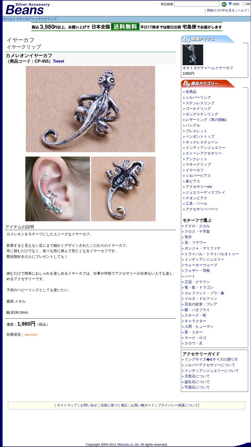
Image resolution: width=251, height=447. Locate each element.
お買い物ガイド (142, 405)
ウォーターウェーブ (201, 265)
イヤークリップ (46, 19)
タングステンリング (202, 114)
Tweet (58, 61)
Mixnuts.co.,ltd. (128, 444)
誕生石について (197, 382)
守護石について (197, 387)
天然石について (197, 376)
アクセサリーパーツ (202, 209)
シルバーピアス (198, 175)
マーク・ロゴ (195, 338)
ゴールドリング (198, 108)
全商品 (191, 92)
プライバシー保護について (178, 405)
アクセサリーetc (199, 187)
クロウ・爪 (194, 343)
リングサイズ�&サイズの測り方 (211, 359)
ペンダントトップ (200, 136)
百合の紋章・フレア (201, 304)
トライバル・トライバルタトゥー (212, 254)
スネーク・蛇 (195, 315)
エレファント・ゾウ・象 (204, 293)
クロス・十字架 (197, 231)
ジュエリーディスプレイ (205, 192)
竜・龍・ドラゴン (199, 287)
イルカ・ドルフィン (201, 298)
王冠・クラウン (197, 282)
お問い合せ (88, 405)
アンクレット (196, 159)
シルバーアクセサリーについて (210, 365)
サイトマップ (67, 405)
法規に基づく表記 (114, 405)
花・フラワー (195, 242)
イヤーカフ (24, 19)
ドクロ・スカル (197, 226)
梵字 (188, 237)
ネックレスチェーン (202, 142)
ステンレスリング (200, 103)
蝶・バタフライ (197, 310)
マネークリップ (198, 164)
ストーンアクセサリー (204, 153)
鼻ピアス (193, 181)
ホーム (7, 19)
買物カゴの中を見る (221, 10)
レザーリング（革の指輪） (207, 120)
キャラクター (195, 321)
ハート (190, 276)
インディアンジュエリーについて (212, 371)
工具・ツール (196, 203)
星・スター (194, 332)
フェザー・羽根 (197, 270)
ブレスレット (196, 131)
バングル (193, 125)
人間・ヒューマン (199, 326)
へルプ (242, 10)
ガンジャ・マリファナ (203, 248)
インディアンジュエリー (205, 147)
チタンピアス (196, 198)
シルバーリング (198, 97)
